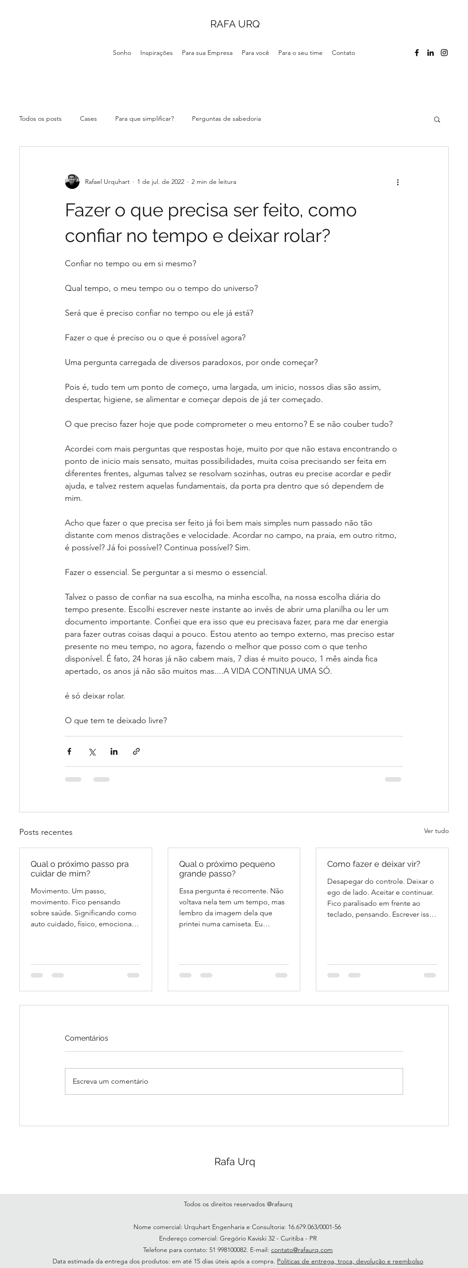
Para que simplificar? (144, 118)
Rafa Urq (234, 1161)
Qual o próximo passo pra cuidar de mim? (80, 868)
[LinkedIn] (430, 52)
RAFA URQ (235, 24)
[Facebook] (416, 52)
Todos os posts (40, 118)
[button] (437, 119)
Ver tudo (436, 831)
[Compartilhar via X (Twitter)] (91, 751)
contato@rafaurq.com (302, 1250)
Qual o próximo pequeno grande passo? (227, 868)
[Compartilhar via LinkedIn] (114, 751)
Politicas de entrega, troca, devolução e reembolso (350, 1261)
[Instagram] (444, 52)
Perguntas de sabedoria (226, 118)
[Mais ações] (397, 181)
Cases (88, 118)
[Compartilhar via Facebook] (69, 751)
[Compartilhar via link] (136, 751)
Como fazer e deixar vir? (373, 864)
